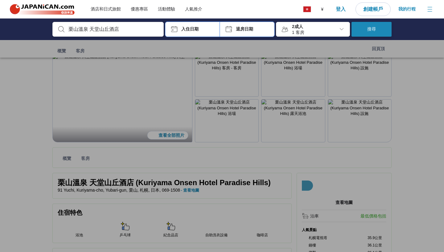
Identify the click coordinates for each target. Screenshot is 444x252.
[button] (192, 29)
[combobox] (113, 29)
